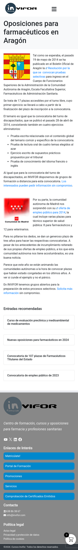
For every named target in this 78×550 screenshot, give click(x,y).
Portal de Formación (18, 466)
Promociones (13, 476)
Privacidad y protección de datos (21, 534)
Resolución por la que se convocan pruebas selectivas (51, 72)
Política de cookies (14, 538)
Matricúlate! (12, 456)
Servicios (11, 486)
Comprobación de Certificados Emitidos (30, 496)
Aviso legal (9, 530)
